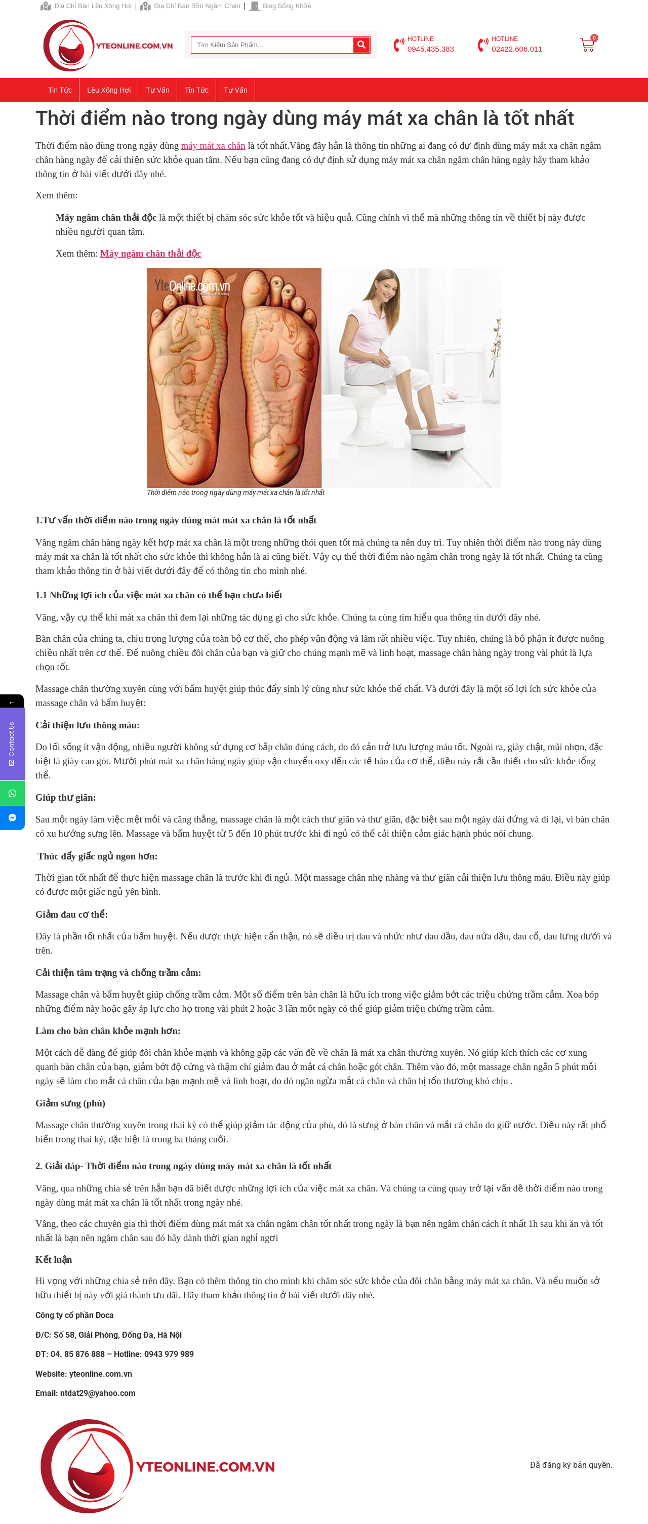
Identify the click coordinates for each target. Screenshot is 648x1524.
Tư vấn (158, 90)
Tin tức (60, 90)
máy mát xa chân (213, 145)
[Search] (361, 45)
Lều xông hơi (109, 90)
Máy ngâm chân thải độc (150, 253)
